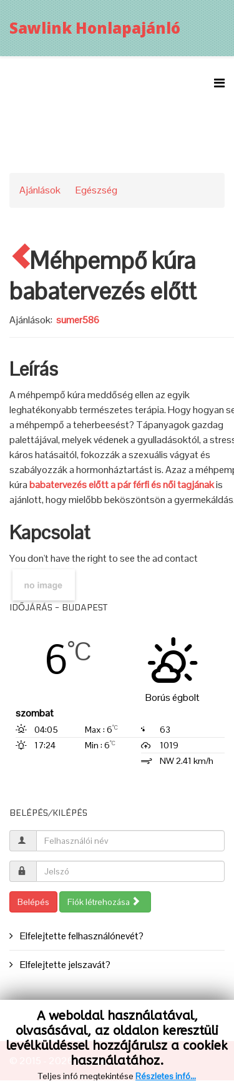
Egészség (96, 190)
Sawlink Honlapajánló (94, 27)
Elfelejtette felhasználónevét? (81, 935)
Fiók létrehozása (103, 901)
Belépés (33, 901)
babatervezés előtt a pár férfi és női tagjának (121, 484)
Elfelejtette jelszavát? (64, 964)
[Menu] (219, 83)
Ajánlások (40, 190)
